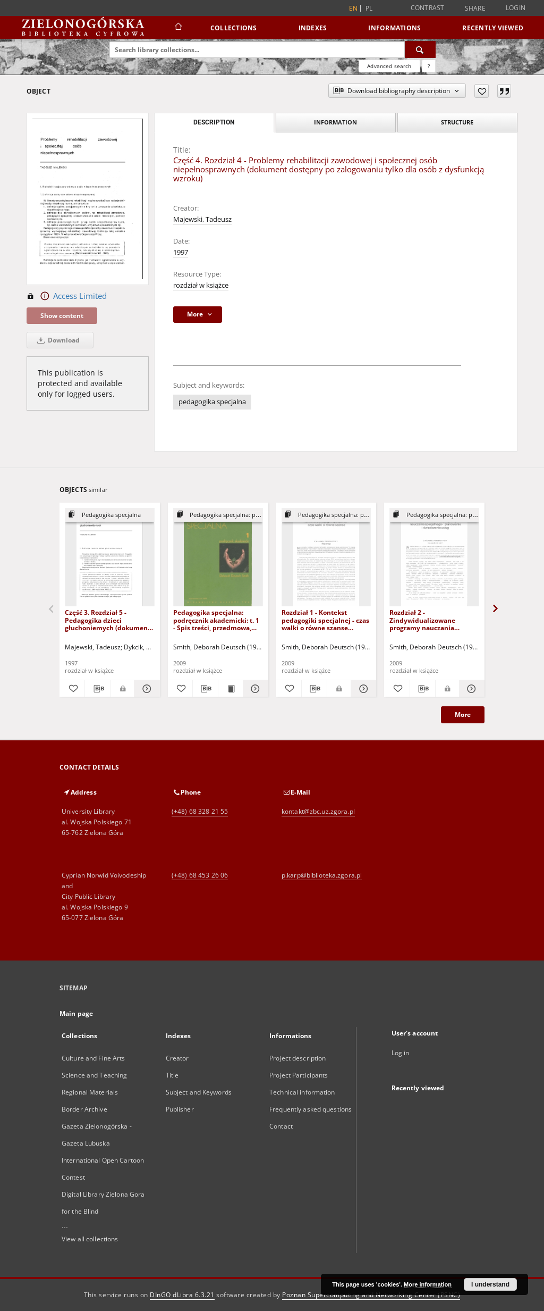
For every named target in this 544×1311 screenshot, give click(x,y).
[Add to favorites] (481, 91)
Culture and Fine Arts (93, 1058)
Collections (233, 27)
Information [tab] (335, 122)
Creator (177, 1058)
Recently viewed (492, 27)
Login (515, 7)
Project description (297, 1058)
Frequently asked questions (310, 1109)
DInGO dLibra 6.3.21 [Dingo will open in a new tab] (182, 1294)
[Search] (420, 49)
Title (172, 1075)
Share (475, 8)
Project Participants (298, 1075)
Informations (394, 27)
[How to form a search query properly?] (429, 66)
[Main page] (178, 27)
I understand (490, 1284)
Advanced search (389, 66)
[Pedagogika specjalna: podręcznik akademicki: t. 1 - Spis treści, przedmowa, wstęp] (218, 557)
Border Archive (84, 1109)
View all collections (90, 1238)
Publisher (180, 1109)
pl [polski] (369, 8)
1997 (180, 252)
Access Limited (67, 296)
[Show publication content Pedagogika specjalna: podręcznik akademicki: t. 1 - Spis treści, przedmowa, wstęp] (230, 689)
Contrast (428, 7)
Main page (76, 1013)
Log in (401, 1052)
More (463, 714)
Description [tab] (213, 122)
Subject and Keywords (199, 1092)
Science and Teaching (94, 1075)
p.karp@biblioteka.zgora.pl (322, 875)
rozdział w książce (200, 285)
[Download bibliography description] (97, 689)
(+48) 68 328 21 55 (200, 811)
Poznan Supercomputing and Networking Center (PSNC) (371, 1294)
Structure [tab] (457, 122)
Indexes (313, 27)
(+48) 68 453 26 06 (200, 875)
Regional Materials (90, 1092)
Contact (281, 1126)
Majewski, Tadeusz (202, 219)
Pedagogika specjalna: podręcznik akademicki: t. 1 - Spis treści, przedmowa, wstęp (216, 620)
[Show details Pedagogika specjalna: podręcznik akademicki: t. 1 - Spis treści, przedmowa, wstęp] (254, 689)
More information (428, 1284)
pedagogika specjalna (212, 401)
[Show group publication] (109, 515)
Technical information (302, 1092)
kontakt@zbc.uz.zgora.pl (318, 811)
